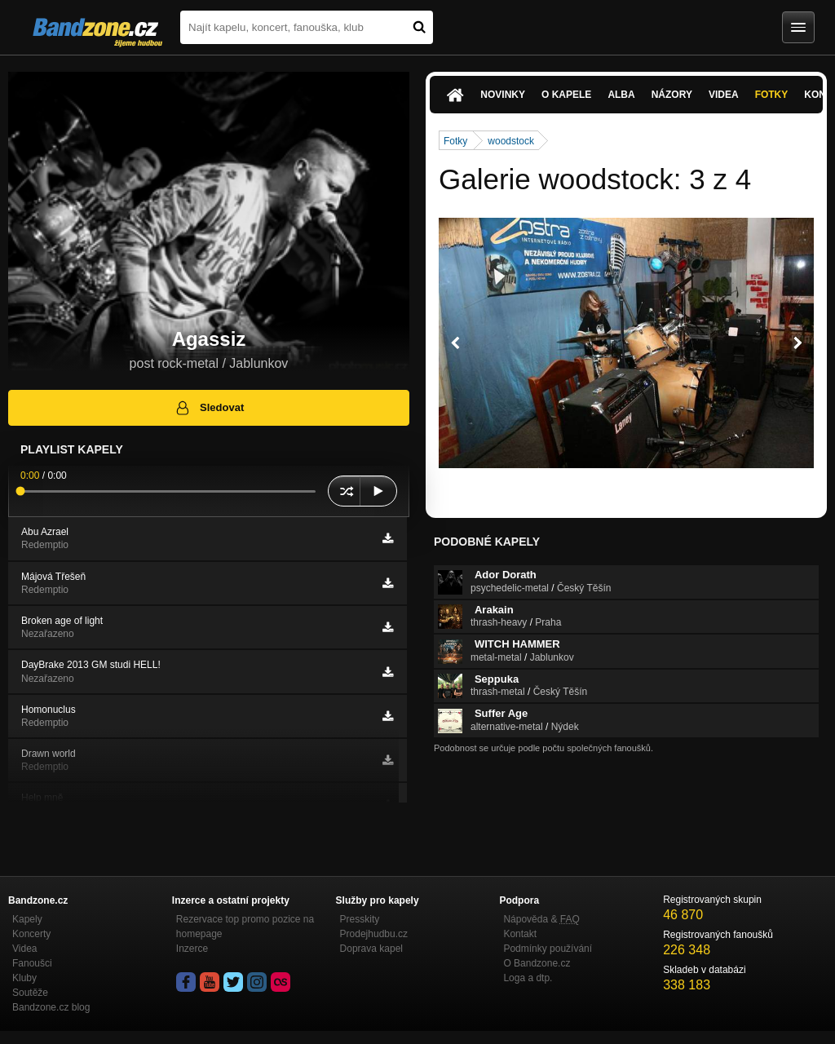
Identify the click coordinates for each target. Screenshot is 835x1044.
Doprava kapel (371, 948)
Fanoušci (32, 963)
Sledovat (209, 408)
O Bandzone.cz (536, 963)
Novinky (502, 94)
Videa (724, 94)
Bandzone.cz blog (51, 1007)
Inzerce (192, 948)
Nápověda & (541, 919)
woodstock (511, 141)
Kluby (24, 978)
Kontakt (520, 934)
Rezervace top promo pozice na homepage (245, 927)
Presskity (360, 919)
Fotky (772, 94)
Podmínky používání (547, 948)
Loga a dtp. (527, 978)
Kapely (27, 919)
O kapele (566, 94)
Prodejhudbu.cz (374, 934)
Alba (620, 94)
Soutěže (30, 992)
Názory (672, 94)
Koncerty (31, 934)
